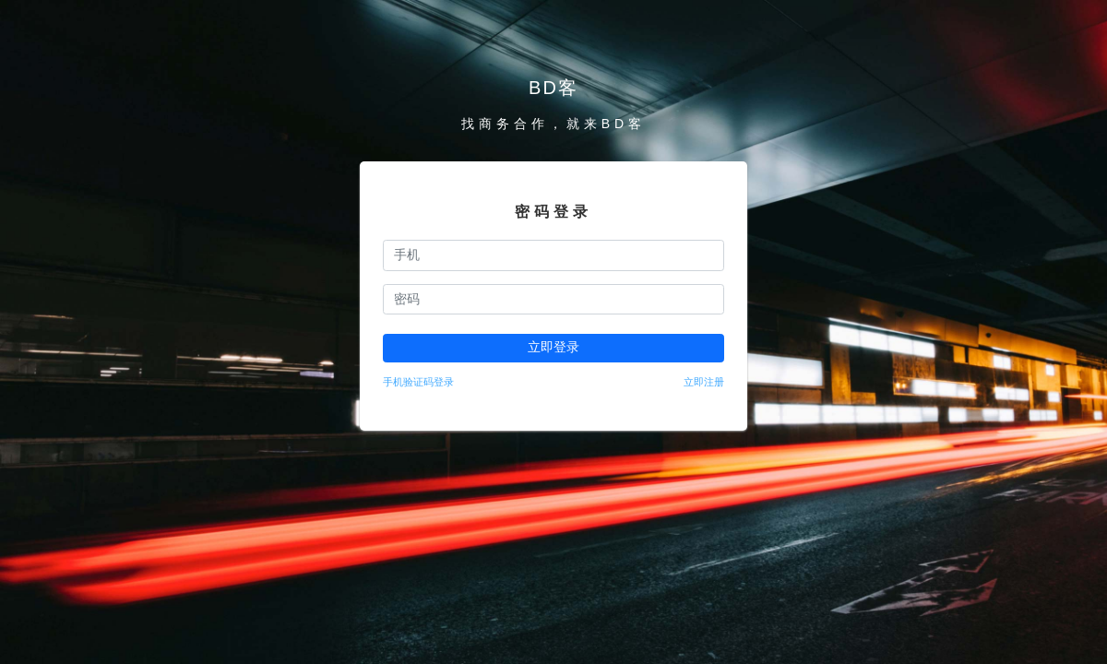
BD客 (553, 87)
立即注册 (704, 381)
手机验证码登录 (418, 381)
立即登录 (553, 346)
